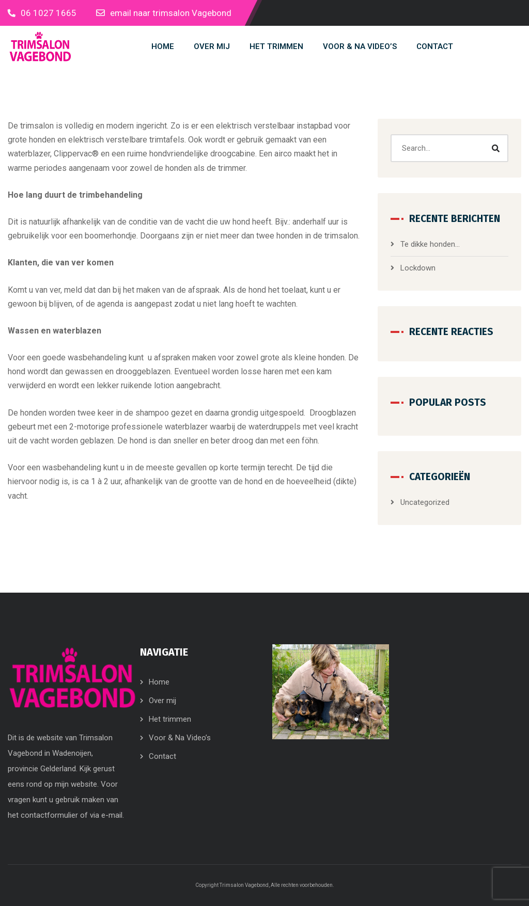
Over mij (162, 700)
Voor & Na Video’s (180, 737)
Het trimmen (170, 719)
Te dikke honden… (430, 244)
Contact (162, 756)
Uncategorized (424, 502)
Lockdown (417, 268)
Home (159, 682)
